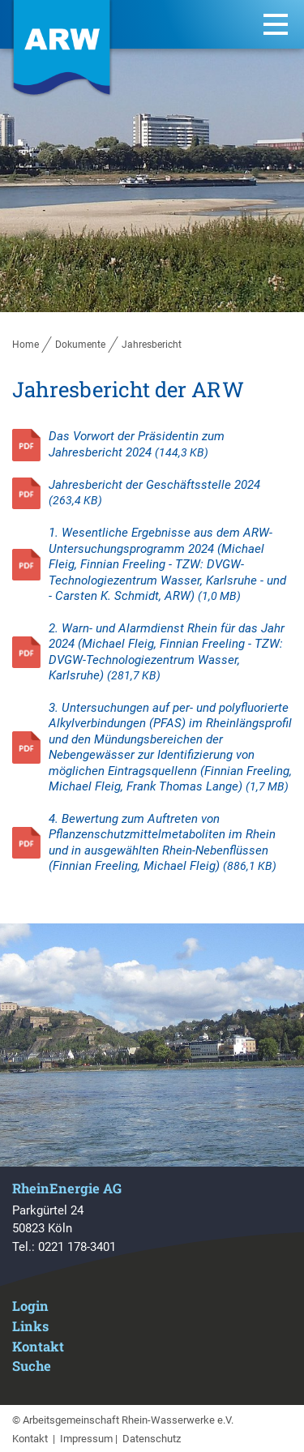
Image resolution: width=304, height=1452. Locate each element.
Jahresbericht (152, 344)
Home (25, 344)
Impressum (86, 1439)
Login (30, 1305)
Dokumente (80, 344)
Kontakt (38, 1346)
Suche (31, 1365)
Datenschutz (151, 1439)
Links (30, 1325)
